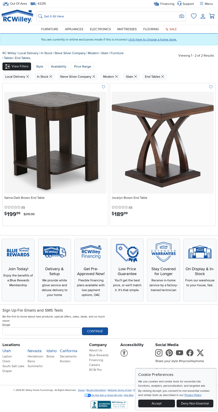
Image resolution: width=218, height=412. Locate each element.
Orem (6, 361)
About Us (95, 350)
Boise (50, 356)
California (68, 351)
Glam (105, 53)
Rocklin (65, 361)
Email (6, 325)
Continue (95, 331)
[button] (16, 66)
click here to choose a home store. (152, 40)
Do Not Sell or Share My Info (103, 395)
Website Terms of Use (120, 390)
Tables (9, 58)
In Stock (47, 53)
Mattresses (127, 29)
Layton (7, 356)
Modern (94, 53)
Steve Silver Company (70, 53)
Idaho (51, 351)
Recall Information (96, 390)
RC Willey (9, 53)
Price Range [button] (82, 67)
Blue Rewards (99, 355)
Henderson (35, 356)
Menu (206, 4)
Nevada (35, 351)
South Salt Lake (13, 366)
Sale (171, 29)
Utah (6, 351)
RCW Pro (95, 370)
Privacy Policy (193, 395)
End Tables (22, 58)
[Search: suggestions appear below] (111, 16)
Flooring (151, 29)
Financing (164, 3)
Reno (31, 361)
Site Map (129, 395)
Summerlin (35, 366)
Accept (157, 403)
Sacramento (68, 356)
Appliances (74, 29)
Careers (94, 365)
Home (81, 390)
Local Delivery (28, 53)
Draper (7, 371)
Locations (11, 344)
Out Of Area (15, 3)
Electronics (100, 29)
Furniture (49, 29)
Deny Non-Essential (195, 403)
